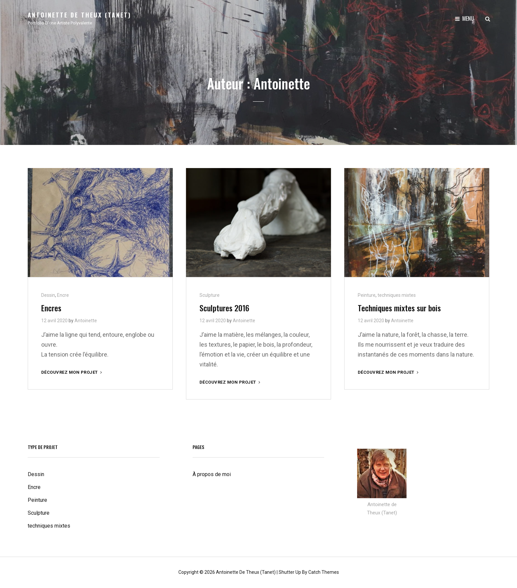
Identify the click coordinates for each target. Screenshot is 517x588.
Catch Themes (323, 572)
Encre (63, 295)
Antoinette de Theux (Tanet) (79, 15)
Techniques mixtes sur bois (399, 308)
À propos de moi (212, 474)
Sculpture (209, 295)
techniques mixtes (397, 295)
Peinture (367, 295)
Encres (51, 308)
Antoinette (86, 320)
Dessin (48, 295)
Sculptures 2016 (224, 308)
